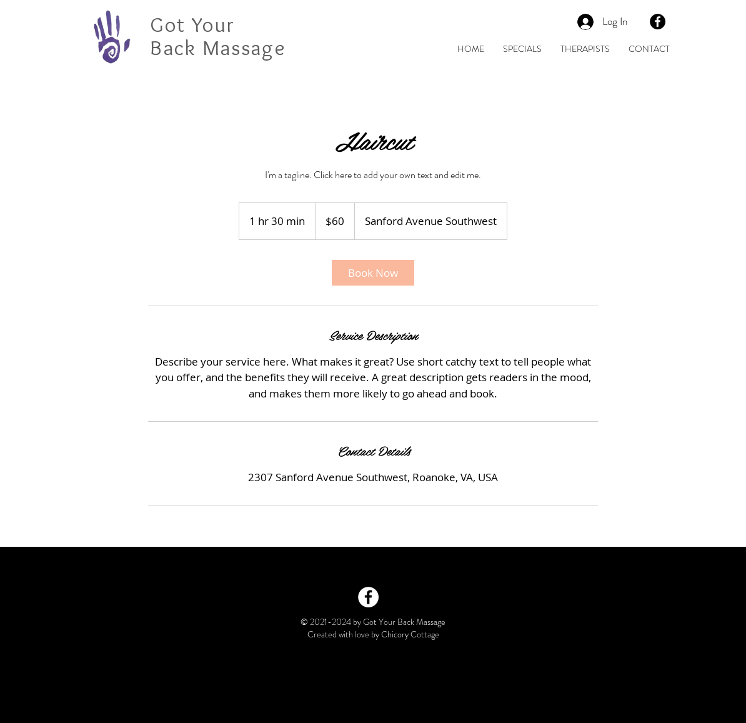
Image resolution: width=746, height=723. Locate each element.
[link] (373, 273)
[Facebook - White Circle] (368, 597)
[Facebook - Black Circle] (657, 21)
